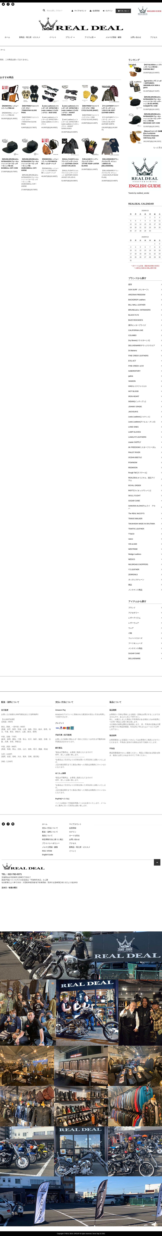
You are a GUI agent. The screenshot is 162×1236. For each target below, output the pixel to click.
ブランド (71, 37)
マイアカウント (80, 11)
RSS (44, 851)
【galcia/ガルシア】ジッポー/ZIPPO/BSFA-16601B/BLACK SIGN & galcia (152, 84)
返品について (47, 836)
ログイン (109, 11)
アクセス (153, 37)
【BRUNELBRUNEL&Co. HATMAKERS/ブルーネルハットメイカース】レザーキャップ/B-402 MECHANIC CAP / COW (152, 118)
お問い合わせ (136, 37)
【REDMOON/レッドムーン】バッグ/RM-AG (9, 107)
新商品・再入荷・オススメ (29, 37)
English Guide (47, 855)
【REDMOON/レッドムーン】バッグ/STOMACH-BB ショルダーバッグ (50, 161)
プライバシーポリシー (51, 843)
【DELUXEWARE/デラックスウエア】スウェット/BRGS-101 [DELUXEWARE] (110, 162)
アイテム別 (90, 37)
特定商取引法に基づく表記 (52, 839)
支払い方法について (50, 828)
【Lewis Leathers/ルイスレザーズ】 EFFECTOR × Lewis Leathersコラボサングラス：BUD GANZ (50, 109)
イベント (52, 37)
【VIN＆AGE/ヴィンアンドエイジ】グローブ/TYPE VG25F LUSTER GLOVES (90, 162)
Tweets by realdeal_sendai (138, 193)
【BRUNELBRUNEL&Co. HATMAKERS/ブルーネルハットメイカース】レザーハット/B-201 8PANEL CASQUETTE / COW (152, 101)
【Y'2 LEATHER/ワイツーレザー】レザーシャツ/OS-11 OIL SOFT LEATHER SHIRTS (110, 109)
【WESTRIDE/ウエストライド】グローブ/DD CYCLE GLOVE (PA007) (90, 108)
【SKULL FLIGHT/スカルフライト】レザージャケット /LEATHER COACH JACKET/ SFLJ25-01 (70, 162)
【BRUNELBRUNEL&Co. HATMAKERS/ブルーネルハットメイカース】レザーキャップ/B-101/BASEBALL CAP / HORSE (30, 164)
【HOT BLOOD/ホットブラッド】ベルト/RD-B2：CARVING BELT (152, 67)
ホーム (7, 37)
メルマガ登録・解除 (113, 37)
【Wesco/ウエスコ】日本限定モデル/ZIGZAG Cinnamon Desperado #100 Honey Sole (152, 134)
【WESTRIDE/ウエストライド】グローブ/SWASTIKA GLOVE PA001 (30, 109)
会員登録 (96, 11)
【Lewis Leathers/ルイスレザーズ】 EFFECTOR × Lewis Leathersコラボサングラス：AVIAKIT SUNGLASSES (70, 110)
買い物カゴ (123, 11)
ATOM (49, 851)
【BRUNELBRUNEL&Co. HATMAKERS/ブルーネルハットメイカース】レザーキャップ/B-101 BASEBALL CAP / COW (10, 163)
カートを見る (74, 836)
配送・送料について (50, 832)
